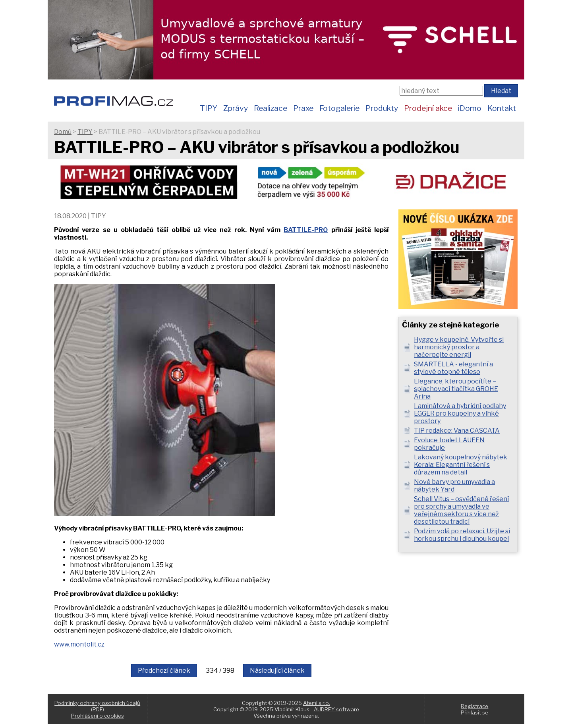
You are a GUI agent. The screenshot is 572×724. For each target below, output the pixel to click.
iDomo (469, 108)
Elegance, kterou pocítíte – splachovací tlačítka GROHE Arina (456, 388)
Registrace (474, 706)
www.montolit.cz (79, 644)
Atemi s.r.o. (316, 703)
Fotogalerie (339, 108)
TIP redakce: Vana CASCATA (457, 430)
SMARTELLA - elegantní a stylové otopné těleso (453, 368)
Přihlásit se (474, 712)
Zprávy (235, 108)
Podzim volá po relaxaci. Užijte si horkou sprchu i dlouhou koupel (462, 534)
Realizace (270, 108)
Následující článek (277, 670)
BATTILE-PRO (306, 230)
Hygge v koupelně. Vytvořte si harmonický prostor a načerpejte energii (459, 347)
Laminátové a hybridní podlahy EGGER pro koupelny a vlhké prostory (460, 413)
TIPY (208, 108)
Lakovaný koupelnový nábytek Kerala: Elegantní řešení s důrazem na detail (460, 464)
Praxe (303, 108)
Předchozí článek (164, 670)
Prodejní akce (428, 108)
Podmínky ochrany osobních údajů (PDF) (97, 706)
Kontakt (501, 108)
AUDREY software (336, 709)
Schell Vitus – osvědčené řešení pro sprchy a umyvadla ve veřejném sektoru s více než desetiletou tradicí (461, 510)
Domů (63, 132)
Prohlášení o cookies (97, 715)
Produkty (381, 108)
